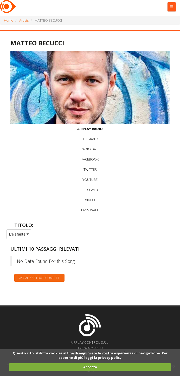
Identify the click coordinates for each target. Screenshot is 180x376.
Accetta (90, 367)
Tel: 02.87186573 (90, 348)
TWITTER (90, 169)
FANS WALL (90, 210)
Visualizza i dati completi (39, 278)
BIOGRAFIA (90, 139)
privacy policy (109, 357)
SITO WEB (90, 189)
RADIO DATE (90, 149)
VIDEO (90, 200)
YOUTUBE (90, 179)
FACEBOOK (90, 159)
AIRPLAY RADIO (90, 128)
